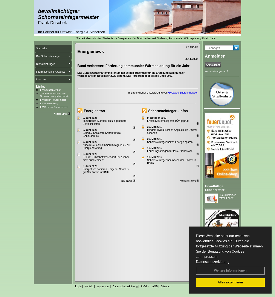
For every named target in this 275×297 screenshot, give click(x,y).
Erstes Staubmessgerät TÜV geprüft (168, 120)
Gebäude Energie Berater (183, 92)
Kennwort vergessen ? (216, 71)
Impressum (208, 256)
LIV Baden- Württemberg (53, 99)
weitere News (189, 180)
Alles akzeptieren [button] (230, 282)
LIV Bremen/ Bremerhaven (54, 107)
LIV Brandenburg (49, 103)
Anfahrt (145, 286)
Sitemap (165, 286)
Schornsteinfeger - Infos (168, 111)
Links (40, 86)
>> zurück (192, 46)
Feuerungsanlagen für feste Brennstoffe (169, 151)
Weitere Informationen (230, 270)
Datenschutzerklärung (212, 262)
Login (78, 286)
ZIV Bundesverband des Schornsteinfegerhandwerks (54, 94)
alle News (128, 180)
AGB (155, 286)
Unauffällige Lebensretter (215, 188)
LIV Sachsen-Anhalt (50, 90)
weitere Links (62, 114)
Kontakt (89, 286)
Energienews (94, 111)
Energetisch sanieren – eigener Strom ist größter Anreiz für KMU (106, 171)
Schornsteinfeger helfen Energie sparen (169, 142)
